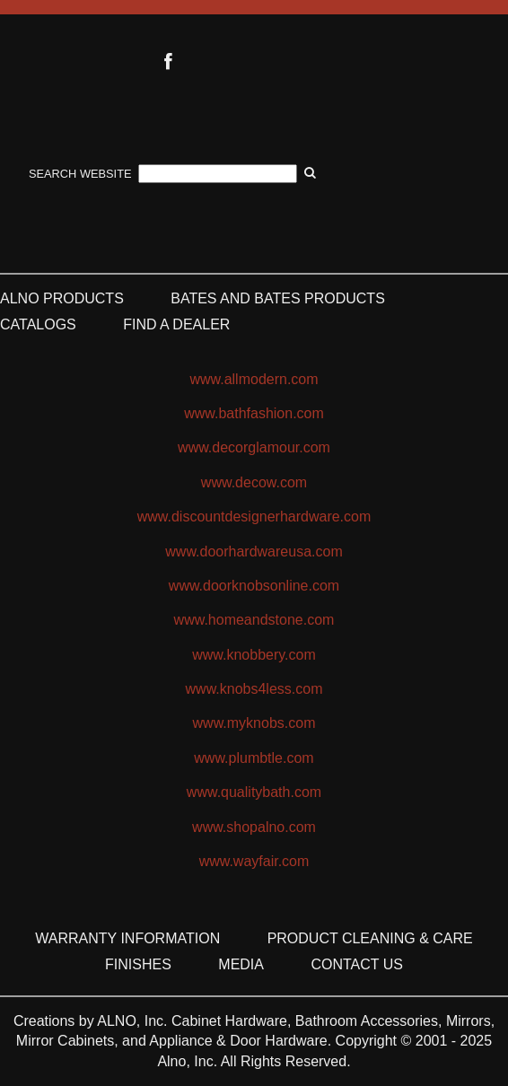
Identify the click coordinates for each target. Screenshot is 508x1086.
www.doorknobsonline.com (254, 585)
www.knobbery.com (254, 654)
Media (241, 964)
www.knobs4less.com (254, 688)
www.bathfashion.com (254, 413)
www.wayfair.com (254, 861)
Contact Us (357, 964)
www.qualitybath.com (254, 792)
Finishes (138, 964)
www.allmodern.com (253, 379)
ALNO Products (62, 298)
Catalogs (38, 324)
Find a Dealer (176, 324)
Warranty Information (127, 938)
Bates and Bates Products (278, 298)
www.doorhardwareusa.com (253, 551)
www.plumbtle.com (253, 758)
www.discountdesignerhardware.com (254, 516)
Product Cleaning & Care (370, 938)
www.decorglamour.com (254, 447)
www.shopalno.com (254, 827)
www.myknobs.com (254, 723)
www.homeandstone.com (254, 619)
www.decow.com (254, 482)
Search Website (80, 173)
